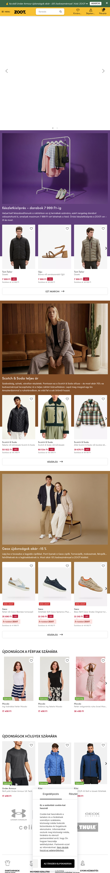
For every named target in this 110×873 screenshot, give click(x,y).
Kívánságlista (78, 12)
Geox (4, 502)
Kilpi (40, 682)
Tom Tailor (7, 165)
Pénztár (103, 11)
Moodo (5, 597)
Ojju (40, 165)
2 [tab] (57, 21)
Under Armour (9, 682)
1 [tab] (52, 21)
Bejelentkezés (91, 12)
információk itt (22, 816)
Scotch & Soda (9, 335)
